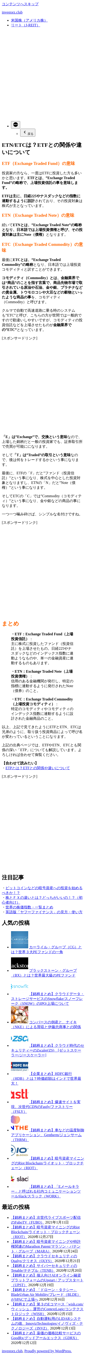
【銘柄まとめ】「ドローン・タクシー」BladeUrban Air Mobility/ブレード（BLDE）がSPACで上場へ (46, 1294)
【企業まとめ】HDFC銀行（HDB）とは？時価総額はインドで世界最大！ (46, 1078)
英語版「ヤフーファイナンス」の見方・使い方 (44, 912)
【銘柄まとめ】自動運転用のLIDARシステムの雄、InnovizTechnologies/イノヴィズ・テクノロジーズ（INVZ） (47, 1323)
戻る (27, 132)
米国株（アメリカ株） (29, 20)
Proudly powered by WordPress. (48, 1351)
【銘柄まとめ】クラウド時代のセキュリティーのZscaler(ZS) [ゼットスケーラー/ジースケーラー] (47, 1050)
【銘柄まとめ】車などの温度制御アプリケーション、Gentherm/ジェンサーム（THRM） (47, 1135)
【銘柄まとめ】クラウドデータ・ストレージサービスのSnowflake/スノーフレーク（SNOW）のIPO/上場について (47, 998)
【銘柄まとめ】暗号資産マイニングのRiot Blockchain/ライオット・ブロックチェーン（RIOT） (47, 1163)
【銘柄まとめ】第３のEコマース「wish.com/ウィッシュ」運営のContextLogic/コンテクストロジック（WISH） (47, 1309)
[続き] (15, 125)
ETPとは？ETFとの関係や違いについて (38, 768)
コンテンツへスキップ (20, 4)
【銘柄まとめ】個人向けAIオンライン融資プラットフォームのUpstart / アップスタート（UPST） (47, 1280)
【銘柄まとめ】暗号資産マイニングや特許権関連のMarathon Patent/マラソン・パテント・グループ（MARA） (46, 1246)
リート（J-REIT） (25, 25)
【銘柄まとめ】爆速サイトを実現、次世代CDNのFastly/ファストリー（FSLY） (45, 1106)
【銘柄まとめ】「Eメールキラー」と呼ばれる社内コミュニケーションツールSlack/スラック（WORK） (46, 1191)
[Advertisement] (43, 74)
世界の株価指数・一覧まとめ (29, 907)
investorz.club (12, 12)
